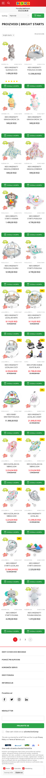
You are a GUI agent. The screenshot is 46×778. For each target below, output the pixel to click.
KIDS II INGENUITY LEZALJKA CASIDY (34, 415)
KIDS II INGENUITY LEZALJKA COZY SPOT (11, 367)
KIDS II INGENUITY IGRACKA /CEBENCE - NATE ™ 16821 (11, 169)
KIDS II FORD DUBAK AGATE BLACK (34, 366)
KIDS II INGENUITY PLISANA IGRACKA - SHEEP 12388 (34, 615)
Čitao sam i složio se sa (22, 732)
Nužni (8, 768)
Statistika (17, 768)
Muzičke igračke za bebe (6, 609)
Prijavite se (23, 726)
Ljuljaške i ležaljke (6, 312)
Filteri (37, 16)
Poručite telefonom (23, 8)
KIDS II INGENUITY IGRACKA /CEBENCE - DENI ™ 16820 (34, 169)
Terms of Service (15, 739)
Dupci (26, 361)
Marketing (28, 768)
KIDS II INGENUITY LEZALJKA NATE (11, 316)
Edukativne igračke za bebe (29, 560)
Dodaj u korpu (11, 86)
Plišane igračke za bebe (6, 163)
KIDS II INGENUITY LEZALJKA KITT (34, 316)
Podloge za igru (29, 64)
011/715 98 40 (23, 10)
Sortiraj (4, 16)
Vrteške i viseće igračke (6, 114)
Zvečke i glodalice (6, 64)
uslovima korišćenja (31, 732)
